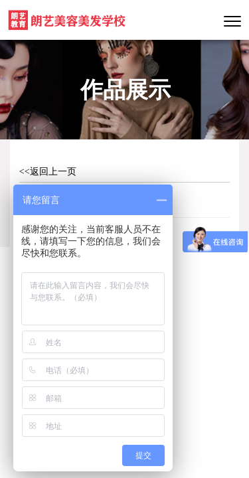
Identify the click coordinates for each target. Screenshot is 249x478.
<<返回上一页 (47, 172)
